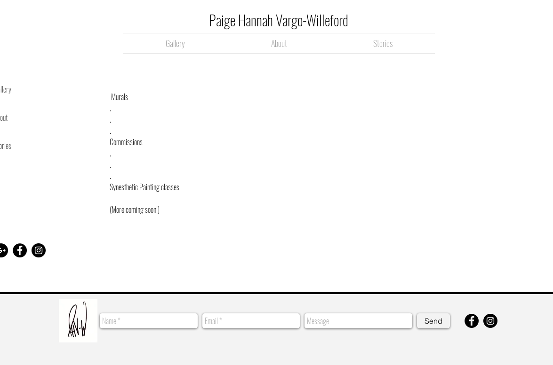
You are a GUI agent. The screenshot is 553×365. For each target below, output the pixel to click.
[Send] (433, 320)
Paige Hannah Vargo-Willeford (278, 20)
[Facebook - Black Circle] (20, 250)
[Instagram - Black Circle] (39, 250)
